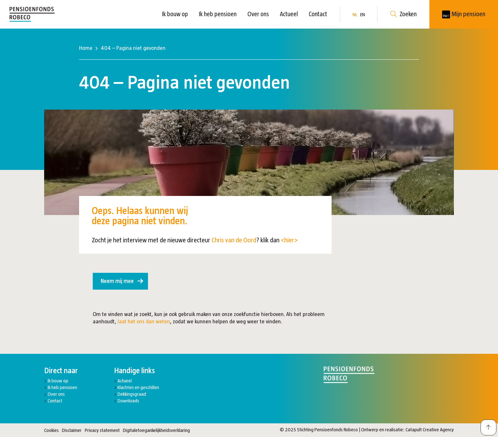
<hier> (289, 240)
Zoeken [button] (403, 14)
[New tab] (463, 14)
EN (362, 14)
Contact (318, 13)
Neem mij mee (117, 281)
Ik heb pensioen (218, 13)
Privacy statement (102, 430)
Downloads (128, 400)
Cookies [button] (51, 430)
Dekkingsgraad (132, 394)
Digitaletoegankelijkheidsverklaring (156, 430)
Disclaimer (72, 430)
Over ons (258, 13)
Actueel (289, 13)
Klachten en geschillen (138, 387)
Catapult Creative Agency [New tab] (430, 429)
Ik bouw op (175, 13)
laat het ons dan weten (144, 321)
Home (85, 48)
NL (355, 14)
